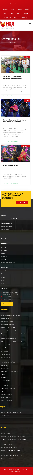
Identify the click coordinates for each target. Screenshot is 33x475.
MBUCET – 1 (24, 17)
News (4, 13)
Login (16, 17)
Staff (12, 9)
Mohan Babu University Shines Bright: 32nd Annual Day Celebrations (14, 121)
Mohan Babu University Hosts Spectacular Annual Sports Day (12, 77)
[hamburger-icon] (23, 23)
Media (18, 13)
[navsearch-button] (29, 23)
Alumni (20, 9)
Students (5, 9)
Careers (26, 13)
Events (11, 13)
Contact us (7, 17)
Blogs (27, 9)
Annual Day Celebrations (10, 165)
